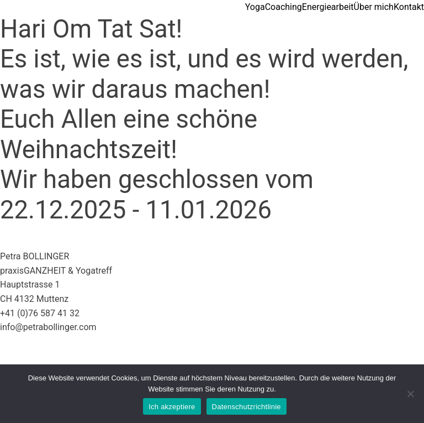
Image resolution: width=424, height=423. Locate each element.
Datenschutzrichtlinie (246, 407)
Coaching (283, 7)
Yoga (255, 7)
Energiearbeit (328, 7)
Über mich (374, 7)
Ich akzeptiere (172, 407)
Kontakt (409, 7)
